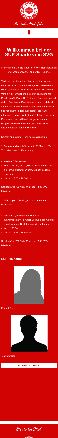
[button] (29, 33)
